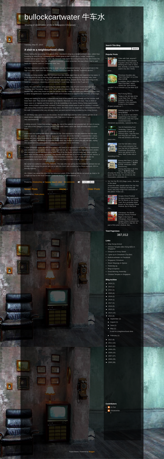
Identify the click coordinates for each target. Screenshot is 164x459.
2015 (110, 309)
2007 (110, 356)
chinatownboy (115, 412)
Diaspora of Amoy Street (117, 252)
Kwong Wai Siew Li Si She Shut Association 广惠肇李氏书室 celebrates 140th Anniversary (128, 164)
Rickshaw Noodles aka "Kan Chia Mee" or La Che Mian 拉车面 (128, 77)
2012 (110, 340)
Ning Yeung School (115, 244)
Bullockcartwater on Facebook (119, 257)
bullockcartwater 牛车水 (64, 17)
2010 (110, 346)
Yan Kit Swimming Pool (126, 127)
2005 (110, 362)
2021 (110, 290)
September (114, 319)
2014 (110, 313)
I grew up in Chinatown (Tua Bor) (120, 255)
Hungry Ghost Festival (126, 196)
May (112, 329)
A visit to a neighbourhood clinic (44, 49)
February (113, 335)
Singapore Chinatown (116, 260)
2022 (110, 287)
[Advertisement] (53, 35)
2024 (110, 283)
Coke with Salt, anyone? (127, 58)
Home (63, 189)
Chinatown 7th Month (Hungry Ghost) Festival (127, 214)
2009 (110, 349)
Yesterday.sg (112, 266)
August (113, 322)
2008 (110, 353)
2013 (110, 316)
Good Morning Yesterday (117, 271)
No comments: (69, 182)
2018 (110, 300)
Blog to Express (113, 269)
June (112, 325)
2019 (110, 296)
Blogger (92, 452)
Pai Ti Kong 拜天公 (125, 94)
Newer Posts (31, 189)
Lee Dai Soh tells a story (127, 144)
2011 (110, 343)
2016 (110, 306)
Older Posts (94, 189)
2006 (110, 359)
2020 (110, 293)
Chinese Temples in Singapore (119, 274)
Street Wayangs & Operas (117, 263)
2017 (110, 303)
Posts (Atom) (39, 194)
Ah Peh (113, 407)
